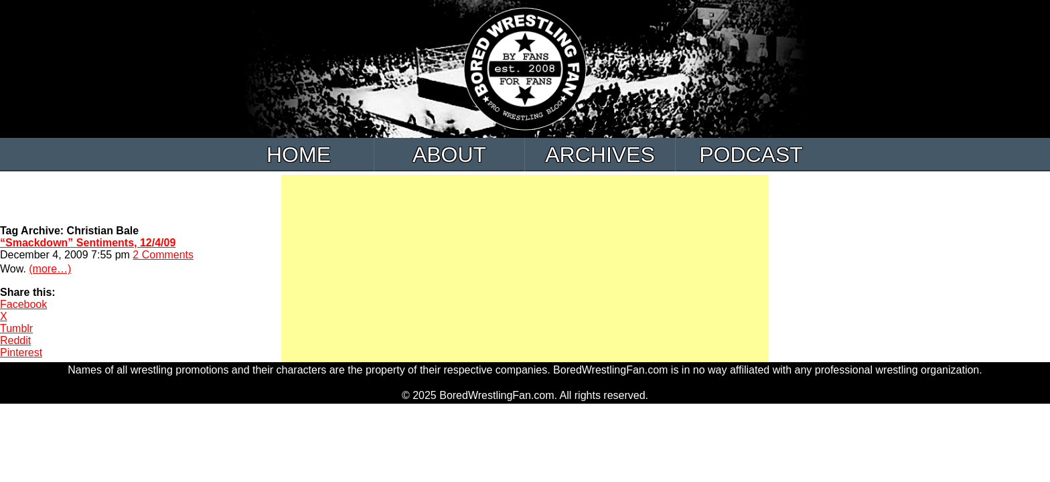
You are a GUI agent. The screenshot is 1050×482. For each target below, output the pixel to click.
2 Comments (163, 254)
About (449, 155)
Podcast (751, 155)
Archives (600, 155)
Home (299, 155)
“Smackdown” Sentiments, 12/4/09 (87, 242)
